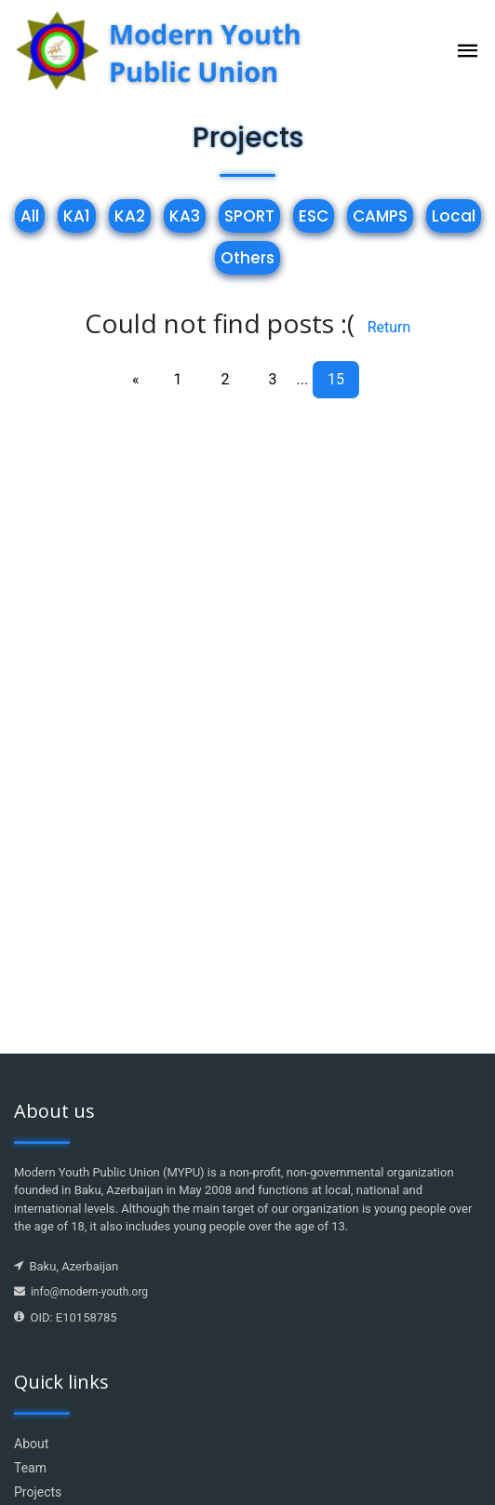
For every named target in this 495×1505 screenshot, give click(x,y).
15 (336, 379)
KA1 (76, 216)
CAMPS (380, 216)
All (29, 216)
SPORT (249, 216)
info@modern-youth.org (81, 1291)
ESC (313, 216)
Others (247, 258)
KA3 (184, 216)
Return (389, 327)
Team (30, 1467)
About (31, 1443)
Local (453, 216)
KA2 (129, 216)
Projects (37, 1492)
